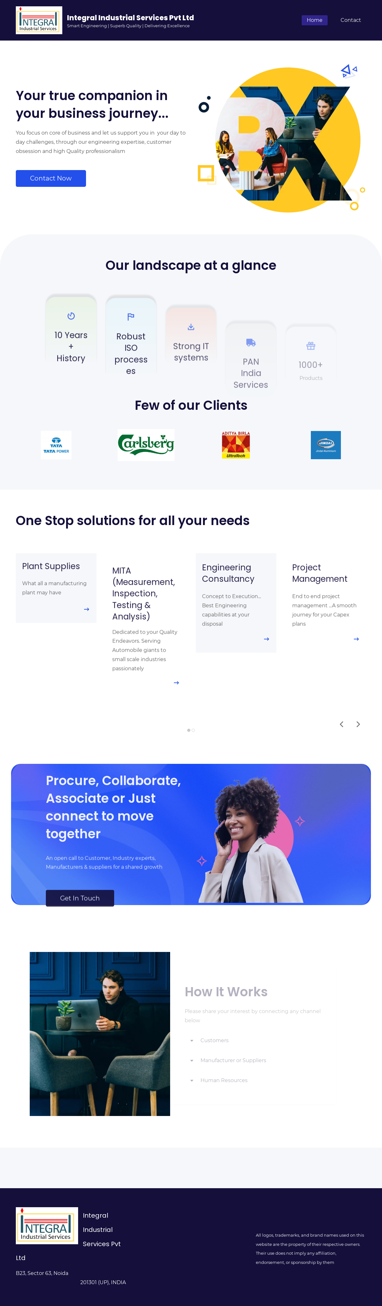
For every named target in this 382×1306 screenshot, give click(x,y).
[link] (56, 435)
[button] (341, 724)
